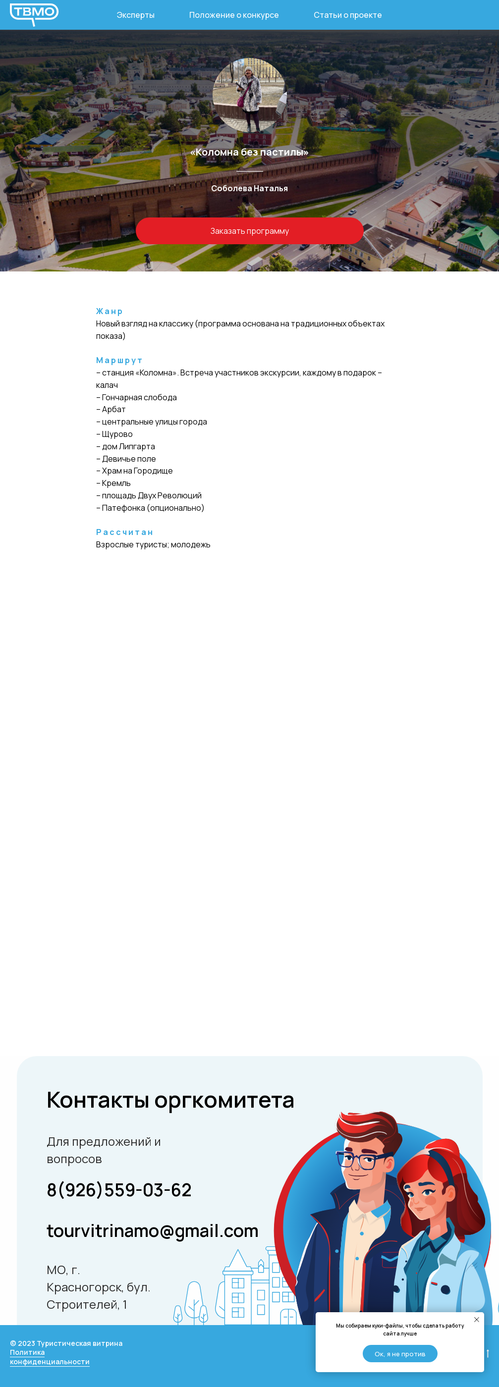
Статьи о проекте (348, 14)
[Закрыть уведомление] (477, 1320)
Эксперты (136, 14)
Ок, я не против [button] (400, 1353)
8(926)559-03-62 (119, 1190)
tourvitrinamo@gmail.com (153, 1230)
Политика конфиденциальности (50, 1356)
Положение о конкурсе (234, 14)
